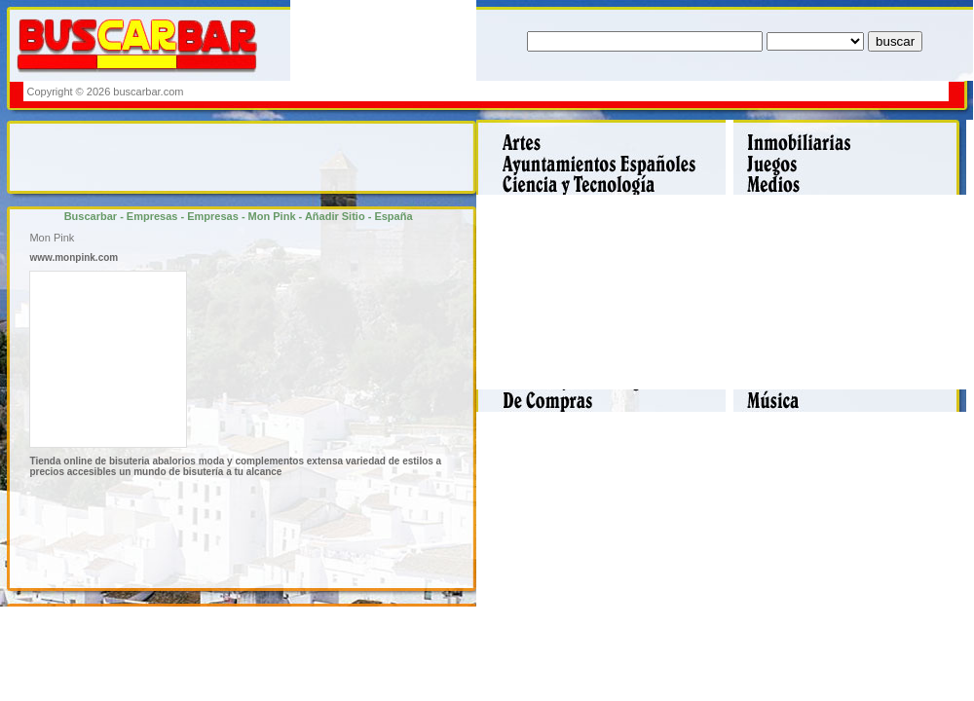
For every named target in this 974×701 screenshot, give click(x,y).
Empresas (152, 216)
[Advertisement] (591, 91)
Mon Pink (272, 216)
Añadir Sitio (335, 216)
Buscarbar (90, 216)
